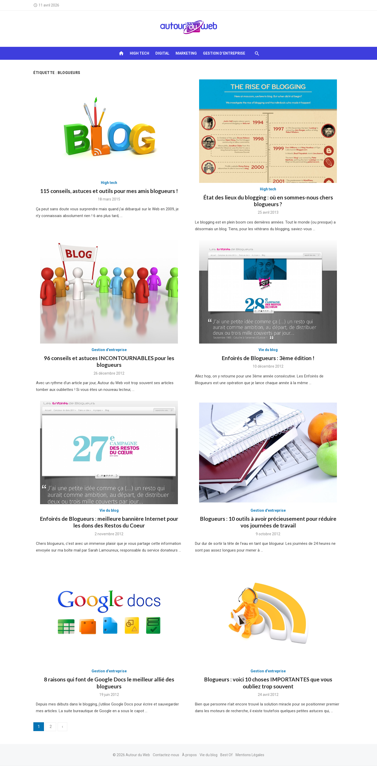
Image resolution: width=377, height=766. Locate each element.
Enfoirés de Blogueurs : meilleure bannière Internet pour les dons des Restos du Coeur (109, 522)
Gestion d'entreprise (109, 350)
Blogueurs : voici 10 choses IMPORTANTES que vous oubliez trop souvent (268, 682)
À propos (189, 755)
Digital (162, 53)
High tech (139, 53)
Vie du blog (268, 350)
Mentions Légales (250, 755)
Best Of (226, 755)
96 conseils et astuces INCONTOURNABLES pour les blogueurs (109, 361)
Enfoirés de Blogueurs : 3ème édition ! (268, 358)
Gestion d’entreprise (224, 53)
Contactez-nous (166, 755)
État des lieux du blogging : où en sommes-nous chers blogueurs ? (268, 200)
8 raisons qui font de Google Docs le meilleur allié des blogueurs (109, 682)
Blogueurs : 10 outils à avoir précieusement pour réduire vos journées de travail (268, 522)
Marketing (186, 53)
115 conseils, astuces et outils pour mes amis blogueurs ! (109, 191)
